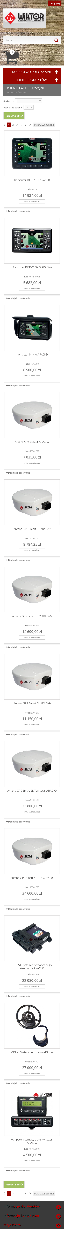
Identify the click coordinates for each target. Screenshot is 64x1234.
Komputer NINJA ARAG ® (32, 354)
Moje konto (12, 1225)
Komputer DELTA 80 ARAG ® (32, 180)
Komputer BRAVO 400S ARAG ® (32, 267)
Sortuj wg (8, 100)
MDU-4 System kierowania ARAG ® (32, 1052)
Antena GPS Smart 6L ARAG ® (32, 703)
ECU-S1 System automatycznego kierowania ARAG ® (32, 967)
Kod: (27, 189)
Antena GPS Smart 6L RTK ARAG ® (32, 878)
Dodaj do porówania (19, 211)
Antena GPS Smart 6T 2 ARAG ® (32, 616)
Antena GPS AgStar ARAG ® (32, 441)
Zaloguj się (54, 3)
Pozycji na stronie (13, 107)
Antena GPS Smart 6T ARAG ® (32, 529)
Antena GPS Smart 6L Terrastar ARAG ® (32, 790)
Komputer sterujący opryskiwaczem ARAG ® (32, 1141)
